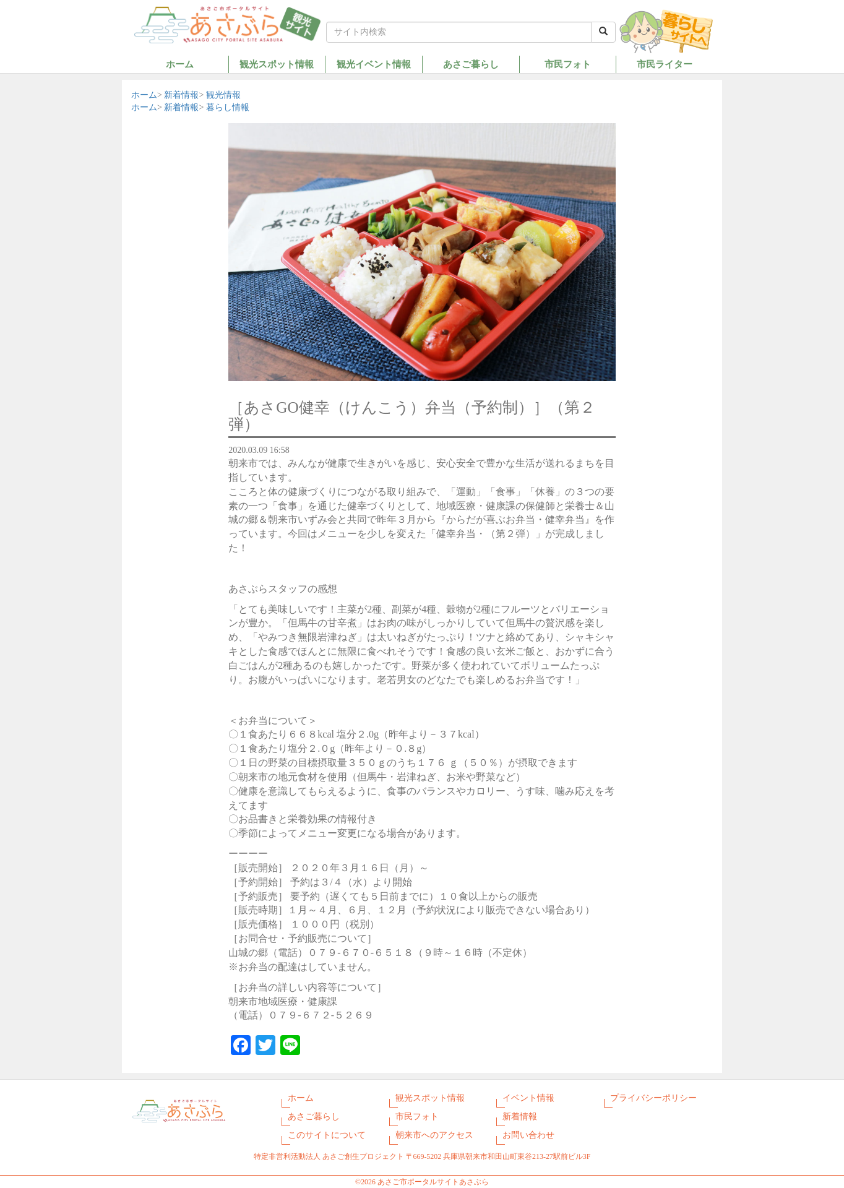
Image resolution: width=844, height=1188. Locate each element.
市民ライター (664, 64)
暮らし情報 (227, 107)
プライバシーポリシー (653, 1098)
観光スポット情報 (276, 64)
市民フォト (568, 64)
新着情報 (181, 95)
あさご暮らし (471, 64)
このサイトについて (327, 1135)
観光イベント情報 (374, 64)
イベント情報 (528, 1098)
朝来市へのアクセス (434, 1135)
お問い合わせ (528, 1135)
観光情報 (223, 95)
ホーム (180, 64)
